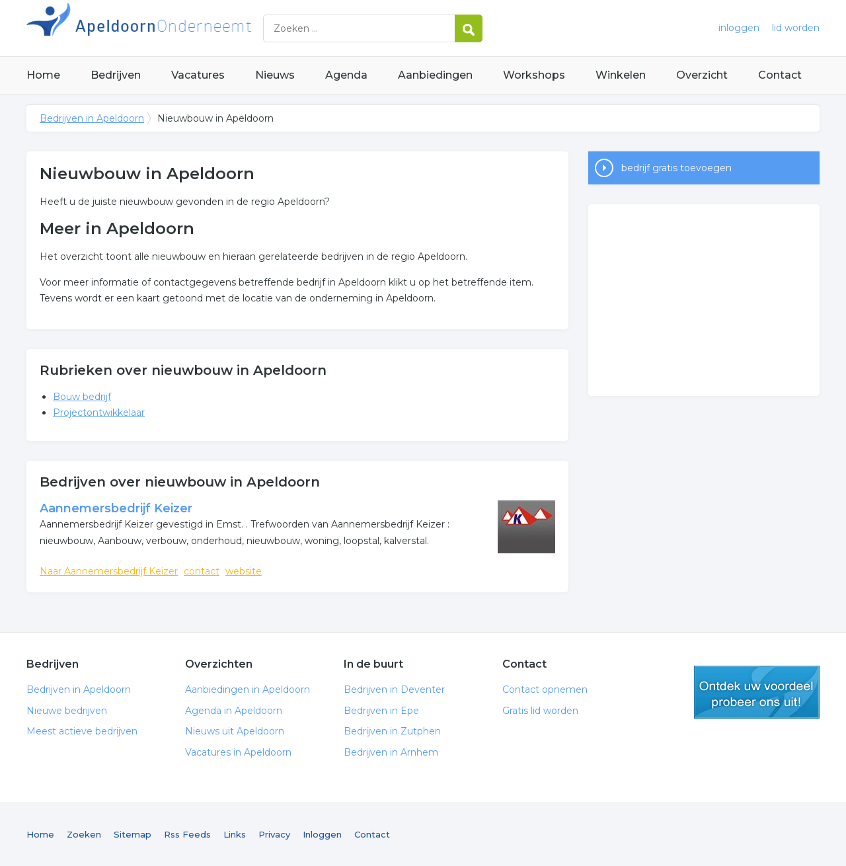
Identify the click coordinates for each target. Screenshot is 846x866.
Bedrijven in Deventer (394, 689)
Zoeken (84, 834)
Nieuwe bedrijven (66, 711)
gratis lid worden (757, 692)
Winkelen (621, 75)
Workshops (534, 75)
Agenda (346, 75)
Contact (780, 75)
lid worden (796, 28)
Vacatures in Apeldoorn (238, 752)
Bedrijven (116, 75)
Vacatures (198, 75)
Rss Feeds (187, 834)
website (243, 571)
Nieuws (275, 75)
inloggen (738, 28)
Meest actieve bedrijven (81, 731)
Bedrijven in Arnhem (391, 752)
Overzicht (702, 75)
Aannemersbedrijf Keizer (116, 508)
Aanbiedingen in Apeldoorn (247, 689)
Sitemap (132, 834)
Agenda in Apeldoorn (233, 711)
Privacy (274, 834)
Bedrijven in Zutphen (392, 731)
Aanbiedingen (435, 75)
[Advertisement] (703, 300)
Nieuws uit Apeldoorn (234, 731)
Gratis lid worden (540, 711)
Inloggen (322, 834)
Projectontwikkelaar (99, 412)
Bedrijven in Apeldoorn (191, 28)
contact (201, 571)
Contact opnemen (545, 689)
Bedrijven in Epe (381, 711)
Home (43, 75)
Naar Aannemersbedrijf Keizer (109, 571)
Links (234, 834)
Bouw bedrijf (82, 397)
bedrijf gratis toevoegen (676, 168)
